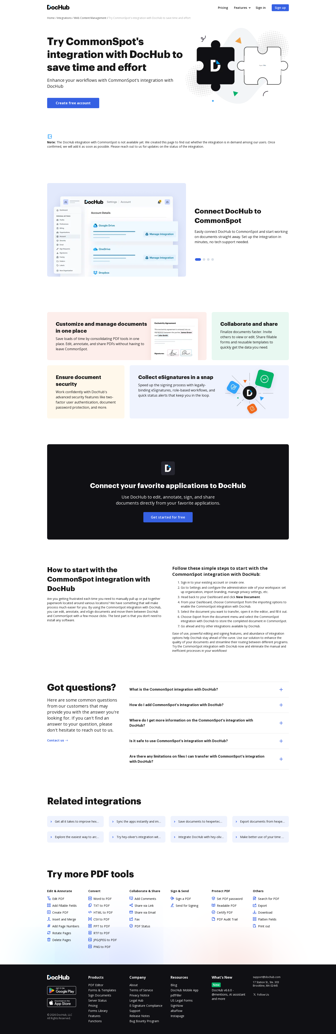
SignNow (177, 1006)
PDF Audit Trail (227, 919)
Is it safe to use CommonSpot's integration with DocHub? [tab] (206, 741)
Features (240, 8)
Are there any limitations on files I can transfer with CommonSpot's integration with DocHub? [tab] (206, 759)
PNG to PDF (102, 947)
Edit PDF (58, 899)
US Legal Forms (182, 1000)
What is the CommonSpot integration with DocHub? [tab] (206, 689)
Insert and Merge (64, 919)
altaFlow (176, 1011)
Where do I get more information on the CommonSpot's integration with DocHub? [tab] (206, 723)
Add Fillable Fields (64, 906)
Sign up (280, 8)
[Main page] (58, 8)
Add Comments (145, 899)
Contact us (55, 740)
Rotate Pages (61, 933)
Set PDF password (230, 899)
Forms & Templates (102, 990)
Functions (95, 1021)
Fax (137, 919)
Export (262, 906)
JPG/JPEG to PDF (105, 940)
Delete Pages (61, 940)
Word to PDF (102, 899)
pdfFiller (176, 995)
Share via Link (144, 906)
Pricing (223, 8)
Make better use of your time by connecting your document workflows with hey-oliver (264, 837)
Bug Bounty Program (144, 1021)
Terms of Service (141, 990)
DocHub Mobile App (184, 990)
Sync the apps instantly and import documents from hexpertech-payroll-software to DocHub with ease (141, 821)
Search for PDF (268, 899)
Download (265, 912)
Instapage (177, 1016)
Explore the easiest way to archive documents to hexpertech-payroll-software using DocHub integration (79, 837)
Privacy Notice (139, 995)
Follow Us (263, 994)
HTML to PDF (103, 912)
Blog (174, 985)
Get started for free (168, 517)
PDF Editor (95, 985)
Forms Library (98, 1011)
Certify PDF (225, 912)
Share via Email (145, 912)
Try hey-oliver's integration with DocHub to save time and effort (141, 837)
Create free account (73, 103)
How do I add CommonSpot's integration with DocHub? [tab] (206, 705)
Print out (264, 926)
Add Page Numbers (65, 926)
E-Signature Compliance (145, 1006)
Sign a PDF (183, 899)
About (133, 985)
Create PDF (60, 912)
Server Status (97, 1000)
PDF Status (142, 926)
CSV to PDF (101, 919)
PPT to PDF (101, 926)
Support (134, 1011)
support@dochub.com (266, 977)
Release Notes (139, 1016)
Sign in (261, 8)
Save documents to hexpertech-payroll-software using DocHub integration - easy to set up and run (202, 821)
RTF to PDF (101, 933)
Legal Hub (136, 1000)
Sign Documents (99, 995)
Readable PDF (227, 906)
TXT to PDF (101, 906)
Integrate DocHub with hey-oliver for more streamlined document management (202, 837)
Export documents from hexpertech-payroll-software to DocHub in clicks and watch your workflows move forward (264, 821)
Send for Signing (187, 906)
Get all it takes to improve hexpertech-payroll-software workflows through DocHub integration (79, 821)
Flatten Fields (267, 919)
